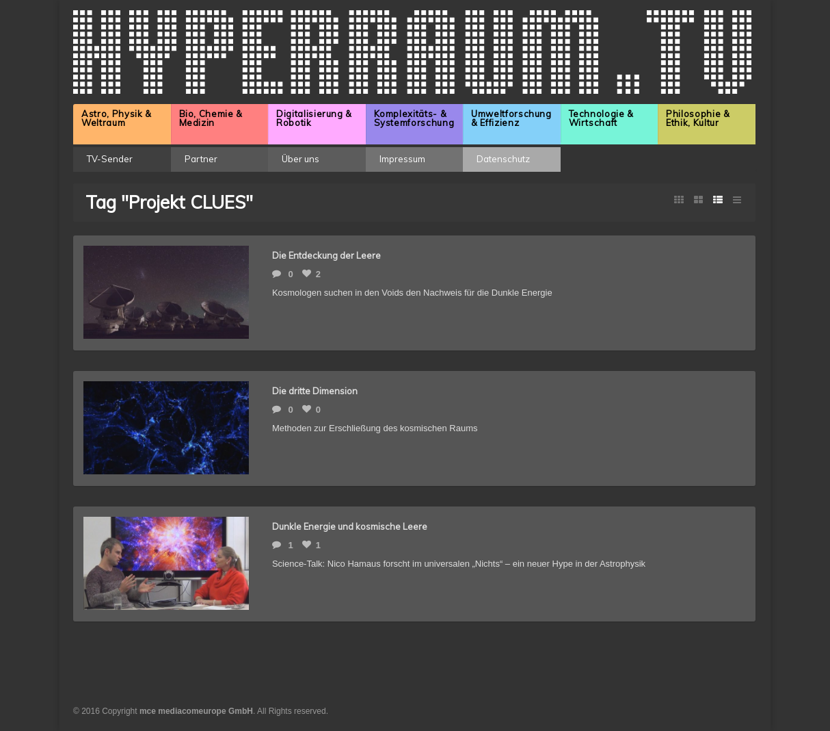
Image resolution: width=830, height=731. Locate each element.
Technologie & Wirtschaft (601, 118)
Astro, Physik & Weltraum (116, 118)
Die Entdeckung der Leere (326, 255)
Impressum (402, 158)
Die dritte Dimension (315, 390)
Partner (201, 158)
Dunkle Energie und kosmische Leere (349, 526)
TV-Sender (110, 158)
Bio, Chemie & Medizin (211, 118)
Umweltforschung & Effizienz (511, 118)
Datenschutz (503, 158)
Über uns (300, 158)
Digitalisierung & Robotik (314, 118)
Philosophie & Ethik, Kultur (697, 118)
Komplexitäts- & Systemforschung (414, 118)
